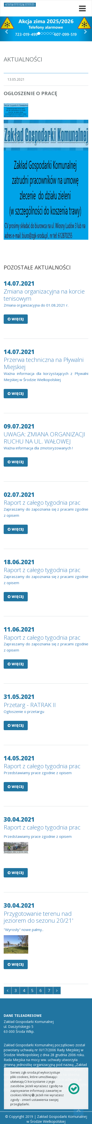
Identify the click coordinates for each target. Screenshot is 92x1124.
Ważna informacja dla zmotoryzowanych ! (38, 447)
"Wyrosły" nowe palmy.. (23, 929)
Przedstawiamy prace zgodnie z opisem (38, 772)
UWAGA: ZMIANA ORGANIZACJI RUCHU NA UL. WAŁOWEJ (44, 437)
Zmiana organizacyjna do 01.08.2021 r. (36, 305)
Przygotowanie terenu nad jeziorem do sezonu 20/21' (38, 917)
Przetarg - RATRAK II (30, 705)
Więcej (16, 319)
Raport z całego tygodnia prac (42, 502)
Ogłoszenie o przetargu (24, 711)
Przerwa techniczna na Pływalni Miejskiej (44, 363)
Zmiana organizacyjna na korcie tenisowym (44, 294)
